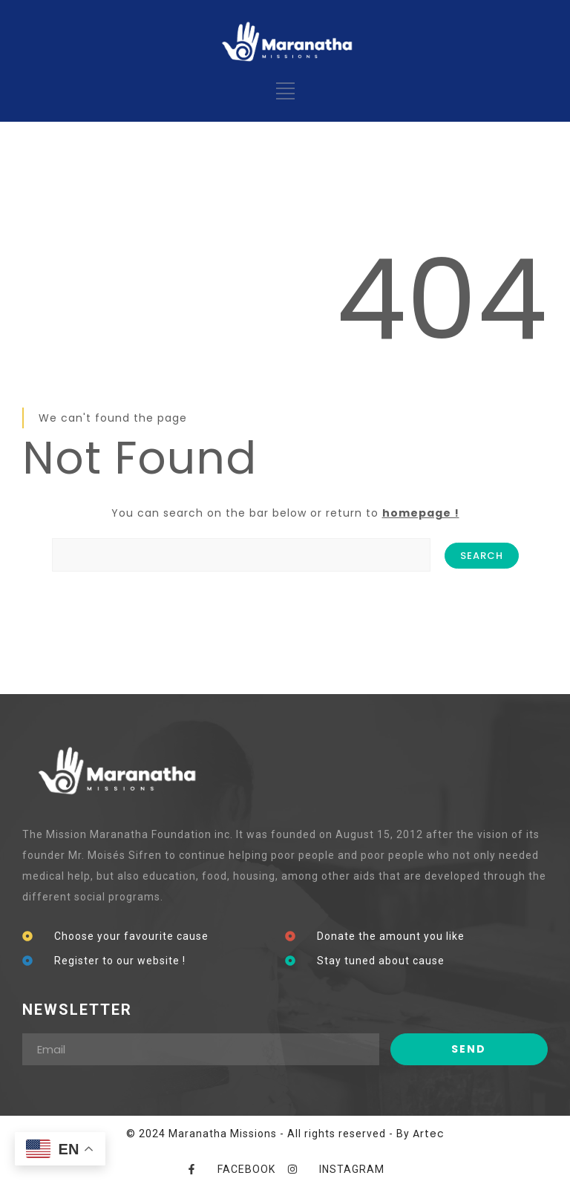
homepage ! (420, 513)
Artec (429, 1133)
